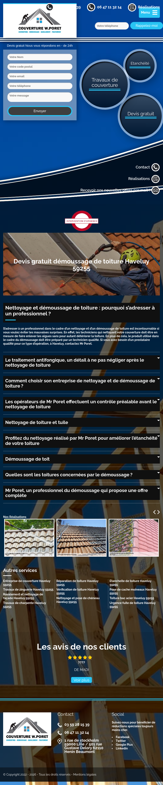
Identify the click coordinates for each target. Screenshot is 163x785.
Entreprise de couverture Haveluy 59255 (26, 582)
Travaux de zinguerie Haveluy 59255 (28, 589)
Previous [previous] (154, 512)
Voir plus (82, 680)
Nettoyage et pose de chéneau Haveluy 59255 (78, 600)
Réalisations (144, 179)
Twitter (121, 741)
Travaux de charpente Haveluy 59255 (24, 604)
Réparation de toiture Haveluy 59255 (77, 582)
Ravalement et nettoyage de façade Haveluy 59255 (23, 596)
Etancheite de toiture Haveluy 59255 (130, 582)
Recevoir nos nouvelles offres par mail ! (120, 190)
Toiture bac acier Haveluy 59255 (132, 598)
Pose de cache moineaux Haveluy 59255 (133, 591)
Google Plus (124, 744)
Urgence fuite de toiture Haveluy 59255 (132, 604)
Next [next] (158, 512)
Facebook (122, 737)
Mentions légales (84, 774)
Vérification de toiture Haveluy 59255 (77, 591)
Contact (148, 167)
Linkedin (122, 748)
